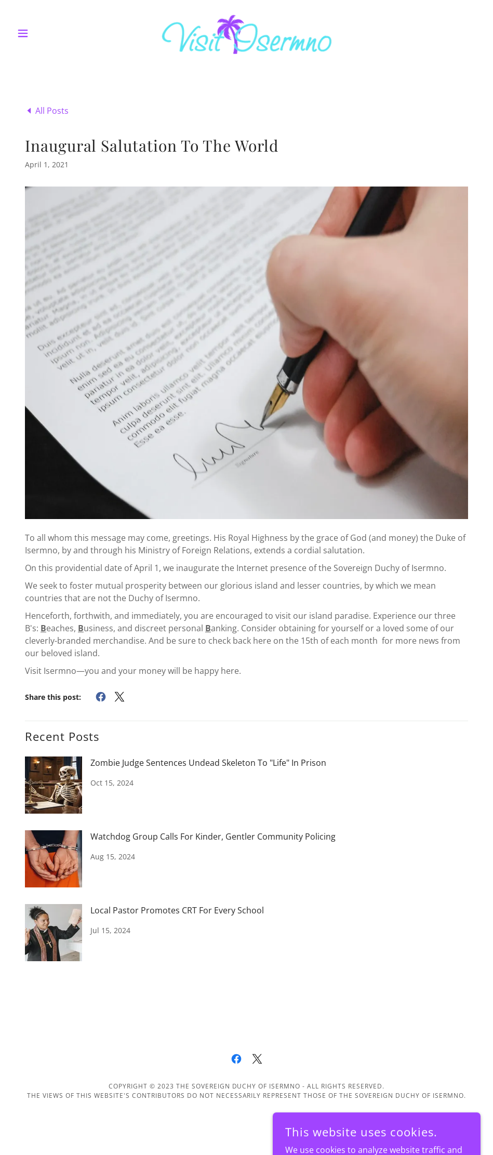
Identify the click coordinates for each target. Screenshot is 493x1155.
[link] (246, 33)
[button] (47, 33)
